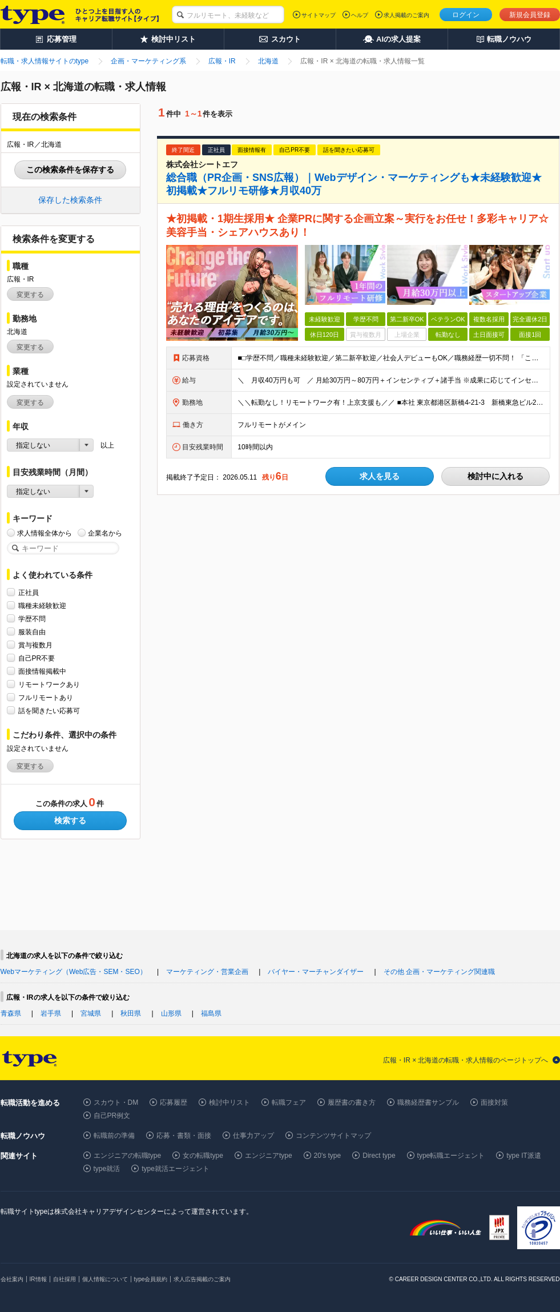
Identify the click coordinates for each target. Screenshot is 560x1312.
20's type (327, 1156)
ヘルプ (359, 15)
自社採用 (64, 1279)
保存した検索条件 (70, 199)
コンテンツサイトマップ (333, 1136)
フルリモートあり (45, 697)
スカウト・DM (116, 1102)
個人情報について (105, 1279)
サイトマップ (318, 15)
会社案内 (12, 1279)
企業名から (105, 533)
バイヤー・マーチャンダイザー (316, 972)
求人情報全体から (44, 533)
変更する (30, 295)
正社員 (28, 592)
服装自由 (32, 631)
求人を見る (380, 476)
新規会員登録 (529, 15)
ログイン (466, 15)
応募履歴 (173, 1102)
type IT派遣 (523, 1156)
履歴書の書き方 (352, 1102)
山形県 (171, 1013)
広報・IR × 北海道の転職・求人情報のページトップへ (466, 1060)
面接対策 (494, 1102)
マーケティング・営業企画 (207, 972)
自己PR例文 (112, 1116)
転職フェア (289, 1102)
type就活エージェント (176, 1169)
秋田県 (130, 1013)
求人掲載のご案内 (406, 15)
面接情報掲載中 (42, 671)
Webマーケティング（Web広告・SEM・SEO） (74, 972)
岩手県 (51, 1013)
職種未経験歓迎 (42, 605)
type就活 (107, 1169)
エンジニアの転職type (128, 1156)
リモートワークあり (49, 684)
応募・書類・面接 (183, 1136)
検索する (70, 820)
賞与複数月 (35, 645)
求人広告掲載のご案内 (202, 1279)
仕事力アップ (253, 1136)
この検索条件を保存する (70, 169)
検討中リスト (229, 1102)
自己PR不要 (36, 658)
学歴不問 (32, 618)
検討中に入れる (495, 476)
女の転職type (203, 1156)
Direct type (378, 1156)
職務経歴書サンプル (428, 1102)
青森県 (11, 1013)
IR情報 (38, 1279)
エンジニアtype (268, 1156)
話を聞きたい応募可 (49, 710)
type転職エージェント (451, 1156)
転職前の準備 (114, 1136)
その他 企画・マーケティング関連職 (439, 972)
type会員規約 (151, 1279)
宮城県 (90, 1013)
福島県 (211, 1013)
